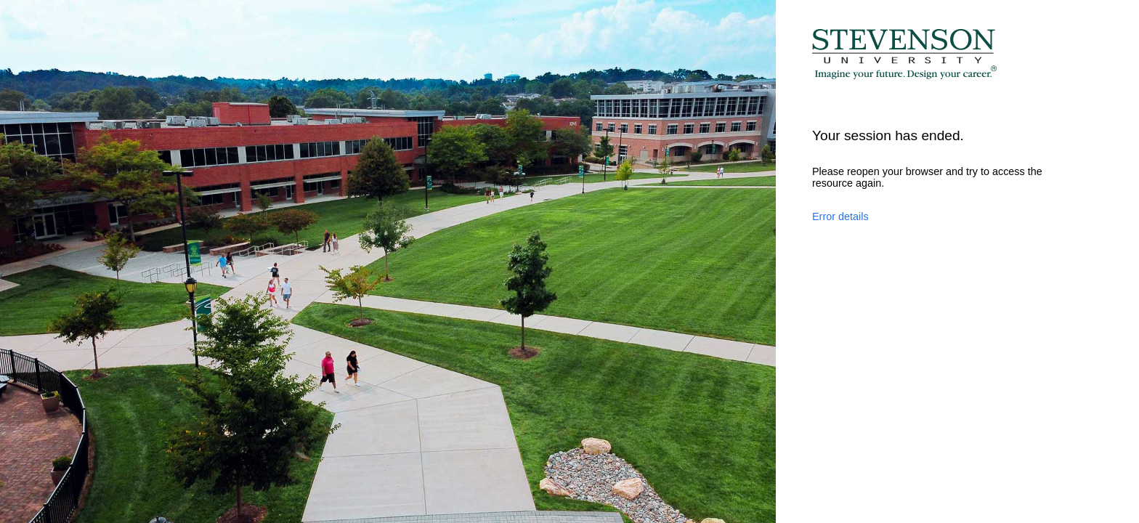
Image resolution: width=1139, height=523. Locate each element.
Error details (840, 216)
